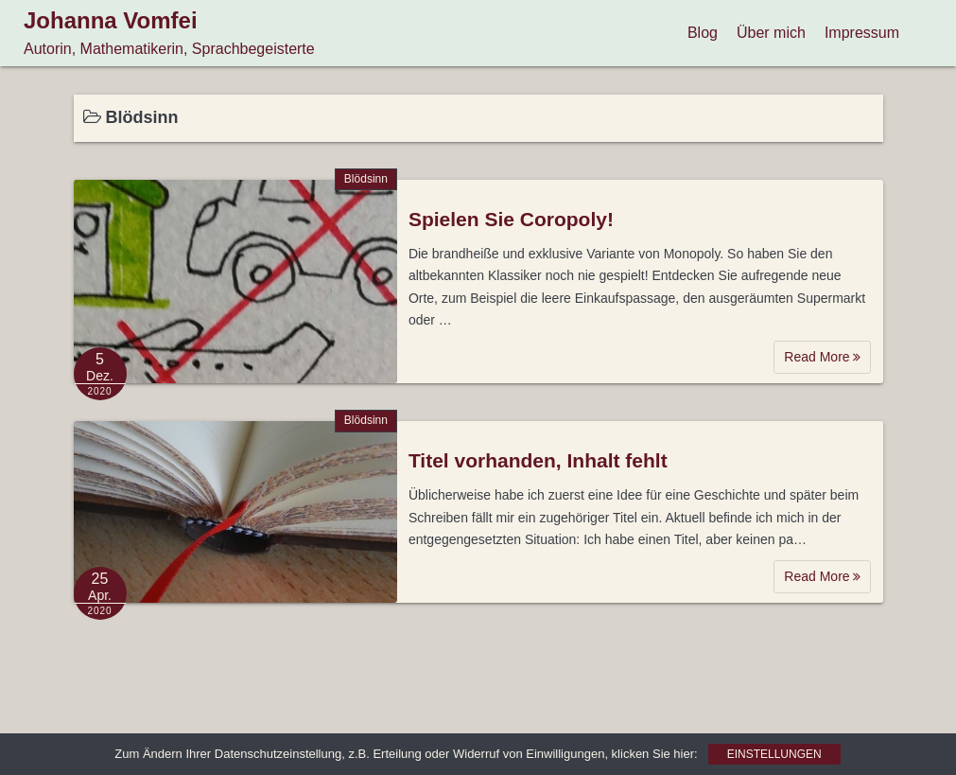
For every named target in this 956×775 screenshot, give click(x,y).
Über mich (771, 33)
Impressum (862, 33)
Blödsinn (366, 178)
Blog (702, 33)
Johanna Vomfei (111, 20)
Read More (822, 356)
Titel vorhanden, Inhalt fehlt (538, 460)
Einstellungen (774, 754)
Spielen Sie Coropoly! (511, 219)
